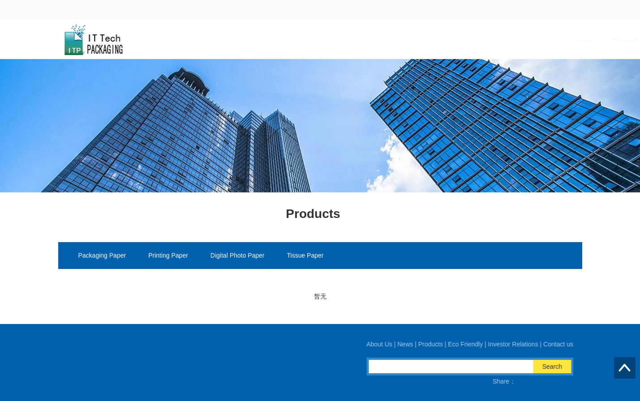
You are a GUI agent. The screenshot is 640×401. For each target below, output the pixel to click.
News (360, 39)
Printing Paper (168, 256)
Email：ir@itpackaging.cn (164, 362)
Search (558, 366)
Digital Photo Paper (237, 256)
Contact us (564, 39)
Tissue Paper (305, 256)
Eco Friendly (445, 39)
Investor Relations (506, 39)
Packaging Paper (102, 256)
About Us (321, 39)
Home (282, 39)
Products (398, 39)
